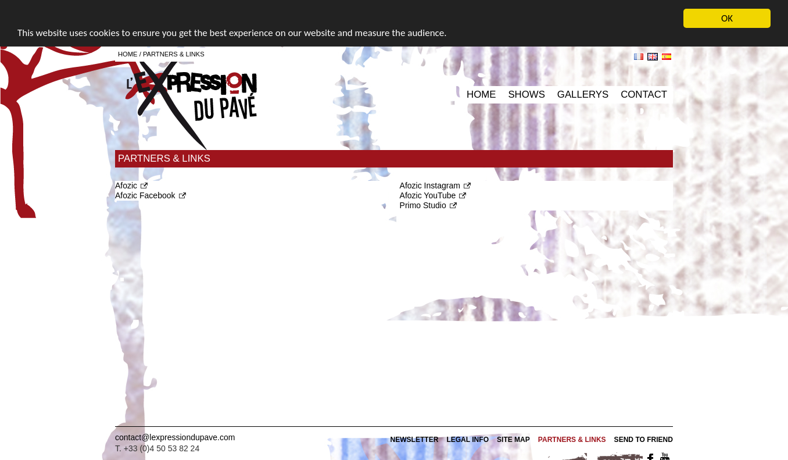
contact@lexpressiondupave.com (175, 437)
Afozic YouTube (428, 195)
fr (638, 56)
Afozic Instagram (430, 185)
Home (481, 94)
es (666, 56)
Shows (526, 94)
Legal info (467, 440)
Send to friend (643, 440)
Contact (644, 94)
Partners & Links (174, 54)
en (652, 56)
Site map (513, 440)
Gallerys (582, 94)
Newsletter (414, 440)
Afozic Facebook (145, 195)
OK (727, 18)
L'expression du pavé (192, 102)
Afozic (126, 185)
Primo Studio (423, 205)
